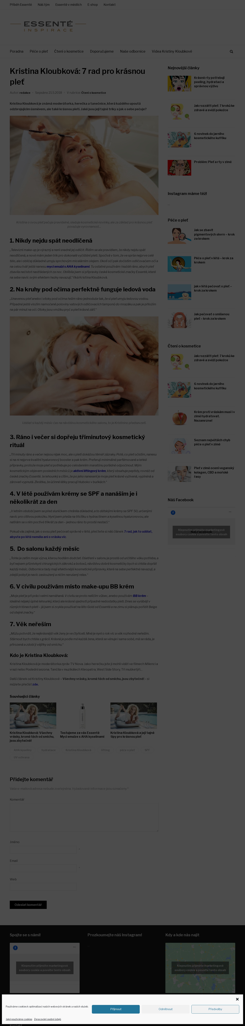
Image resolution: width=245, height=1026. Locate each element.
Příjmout (116, 1009)
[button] (237, 999)
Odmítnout (166, 1009)
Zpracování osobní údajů (47, 1019)
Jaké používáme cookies (19, 1019)
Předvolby (215, 1009)
